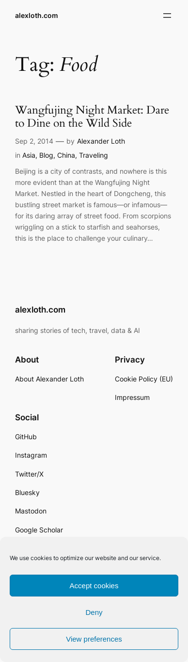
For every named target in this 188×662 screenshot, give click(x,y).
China (66, 155)
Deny (93, 612)
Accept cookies (94, 585)
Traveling (93, 155)
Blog (46, 155)
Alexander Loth (101, 141)
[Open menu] (167, 15)
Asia (28, 155)
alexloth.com (36, 15)
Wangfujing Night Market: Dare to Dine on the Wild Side (92, 116)
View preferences (94, 639)
